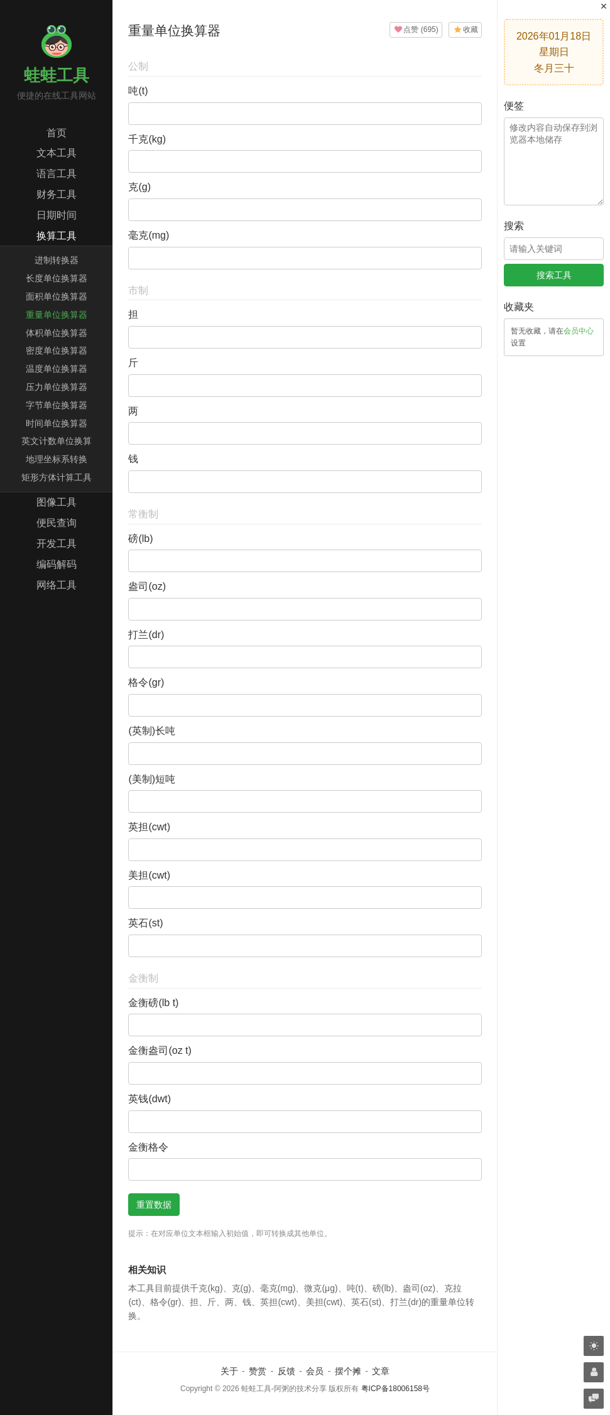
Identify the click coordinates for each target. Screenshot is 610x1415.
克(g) (139, 187)
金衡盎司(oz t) (159, 1050)
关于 (229, 1371)
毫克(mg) (148, 235)
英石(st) (145, 923)
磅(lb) (140, 538)
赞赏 (257, 1371)
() (415, 29)
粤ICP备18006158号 (395, 1388)
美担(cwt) (149, 875)
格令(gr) (146, 682)
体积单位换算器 (56, 333)
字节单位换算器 (56, 405)
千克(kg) (147, 139)
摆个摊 (348, 1371)
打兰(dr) (146, 634)
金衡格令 (148, 1147)
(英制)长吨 (151, 730)
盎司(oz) (147, 586)
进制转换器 (57, 260)
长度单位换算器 (56, 278)
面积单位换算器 (56, 296)
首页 (56, 132)
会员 (315, 1371)
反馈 (286, 1371)
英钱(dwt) (149, 1098)
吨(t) (138, 90)
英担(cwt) (149, 826)
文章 (380, 1371)
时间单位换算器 (56, 423)
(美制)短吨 (151, 779)
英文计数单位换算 (56, 441)
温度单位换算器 (56, 369)
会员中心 (579, 331)
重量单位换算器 (56, 315)
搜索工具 (554, 275)
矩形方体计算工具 (56, 477)
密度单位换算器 (56, 350)
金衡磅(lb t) (153, 1002)
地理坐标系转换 (56, 459)
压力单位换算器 (56, 387)
